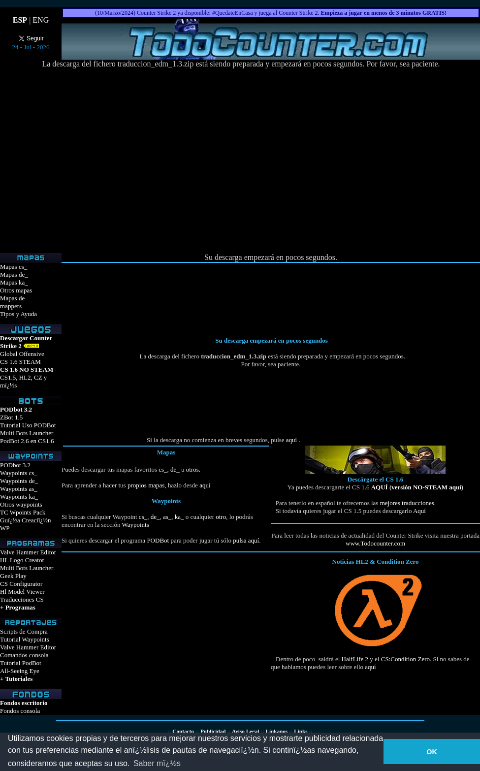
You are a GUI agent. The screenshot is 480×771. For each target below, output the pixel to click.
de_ (174, 469)
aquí (291, 440)
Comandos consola (24, 655)
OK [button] (431, 752)
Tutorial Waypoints (24, 639)
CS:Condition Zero (405, 659)
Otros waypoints (21, 504)
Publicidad (213, 731)
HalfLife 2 (355, 659)
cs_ (163, 469)
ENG (40, 20)
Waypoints (135, 524)
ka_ (179, 516)
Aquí (419, 510)
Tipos (7, 314)
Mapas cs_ (13, 266)
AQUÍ (379, 487)
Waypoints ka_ (19, 496)
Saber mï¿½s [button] (157, 763)
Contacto (183, 731)
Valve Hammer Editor (28, 552)
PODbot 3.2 (15, 465)
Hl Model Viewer (22, 591)
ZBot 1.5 (11, 417)
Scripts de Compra (24, 631)
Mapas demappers (12, 302)
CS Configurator (21, 583)
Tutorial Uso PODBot (28, 425)
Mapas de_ (14, 274)
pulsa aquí (246, 540)
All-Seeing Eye (19, 671)
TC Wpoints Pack (22, 512)
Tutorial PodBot (20, 663)
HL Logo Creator (22, 560)
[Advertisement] (329, 160)
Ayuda (28, 314)
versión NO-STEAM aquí (426, 487)
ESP (20, 20)
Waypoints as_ (18, 488)
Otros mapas (16, 290)
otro (221, 516)
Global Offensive (22, 353)
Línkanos (276, 731)
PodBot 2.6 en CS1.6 (27, 441)
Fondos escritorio (23, 703)
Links (300, 731)
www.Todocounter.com (375, 543)
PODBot (158, 540)
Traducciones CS (22, 599)
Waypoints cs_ (18, 473)
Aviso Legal (245, 731)
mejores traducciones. (407, 503)
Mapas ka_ (14, 282)
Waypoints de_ (19, 480)
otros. (193, 469)
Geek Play (13, 575)
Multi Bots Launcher (26, 433)
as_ (167, 516)
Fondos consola (20, 710)
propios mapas (146, 485)
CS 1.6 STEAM (20, 361)
